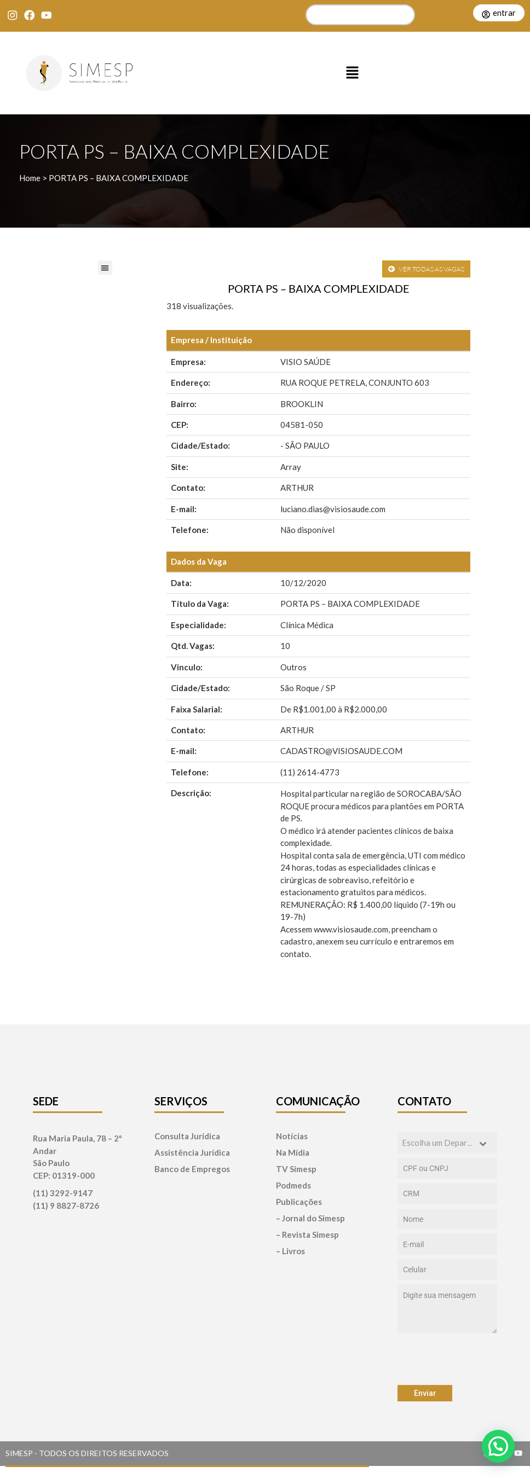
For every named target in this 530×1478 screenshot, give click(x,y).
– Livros (290, 1251)
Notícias (292, 1136)
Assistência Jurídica (192, 1153)
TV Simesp (296, 1169)
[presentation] (447, 1359)
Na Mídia (292, 1153)
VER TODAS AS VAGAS (426, 269)
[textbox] (437, 1143)
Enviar (425, 1393)
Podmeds (293, 1185)
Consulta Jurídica (187, 1136)
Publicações (299, 1202)
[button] (352, 73)
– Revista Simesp (307, 1235)
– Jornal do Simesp (310, 1218)
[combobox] (447, 1143)
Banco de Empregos (192, 1169)
